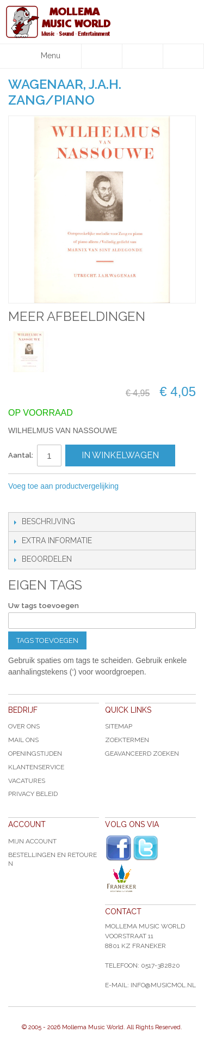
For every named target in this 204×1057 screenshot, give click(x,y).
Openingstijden (35, 753)
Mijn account (32, 841)
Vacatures (26, 781)
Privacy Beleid (33, 794)
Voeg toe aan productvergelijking (63, 486)
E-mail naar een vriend (19, 501)
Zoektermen (127, 740)
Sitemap (118, 726)
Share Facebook (41, 501)
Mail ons (23, 740)
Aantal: (20, 455)
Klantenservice (36, 767)
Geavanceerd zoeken (142, 753)
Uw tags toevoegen (43, 606)
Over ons (24, 726)
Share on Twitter (62, 501)
